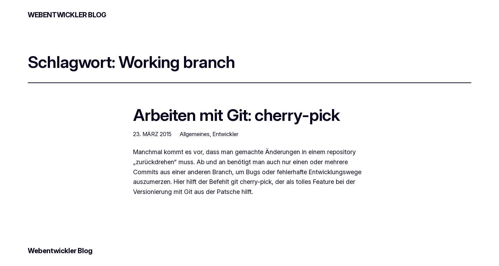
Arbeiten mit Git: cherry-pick (236, 114)
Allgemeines (195, 134)
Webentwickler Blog (67, 15)
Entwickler (225, 134)
